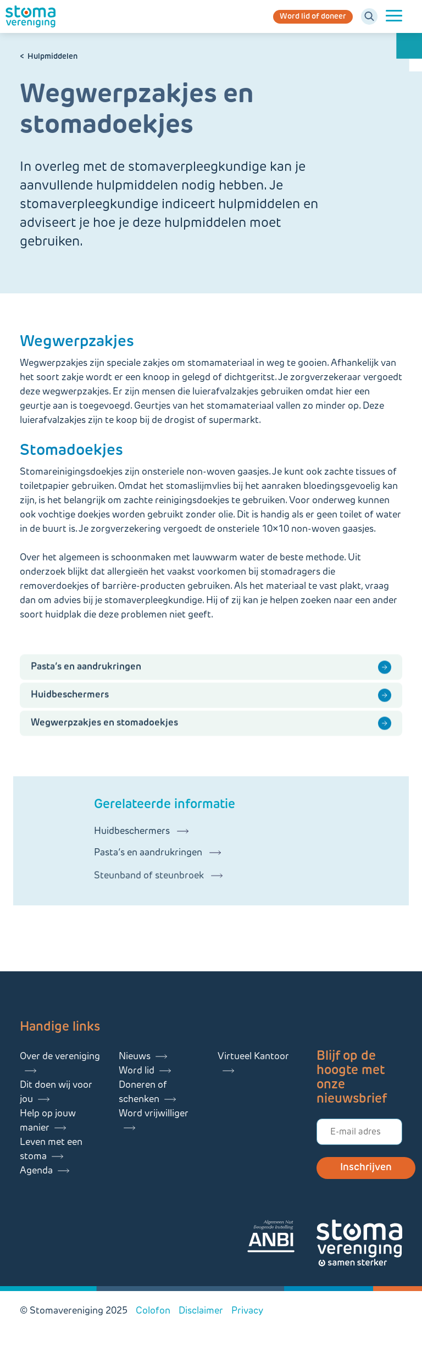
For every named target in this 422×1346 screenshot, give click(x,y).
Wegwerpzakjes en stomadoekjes (104, 732)
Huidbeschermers (70, 704)
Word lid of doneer (313, 17)
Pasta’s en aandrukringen (86, 676)
